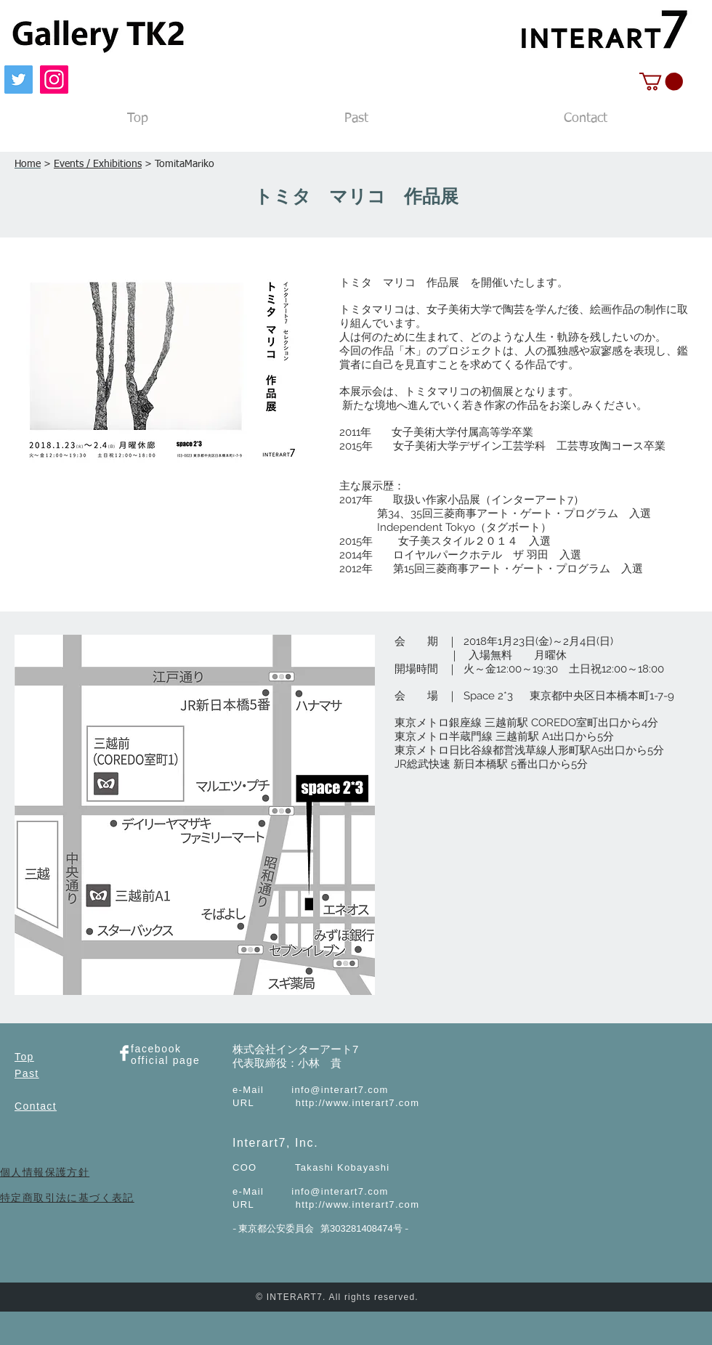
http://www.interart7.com (358, 1102)
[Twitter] (18, 79)
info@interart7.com (339, 1089)
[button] (661, 81)
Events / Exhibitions (98, 164)
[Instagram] (54, 79)
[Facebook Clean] (124, 1053)
